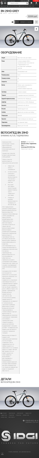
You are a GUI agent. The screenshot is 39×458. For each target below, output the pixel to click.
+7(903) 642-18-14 (24, 1)
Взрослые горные (13, 13)
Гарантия (28, 413)
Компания (12, 413)
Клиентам (26, 415)
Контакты (12, 417)
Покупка (11, 415)
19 (16, 22)
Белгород (13, 1)
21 (18, 22)
